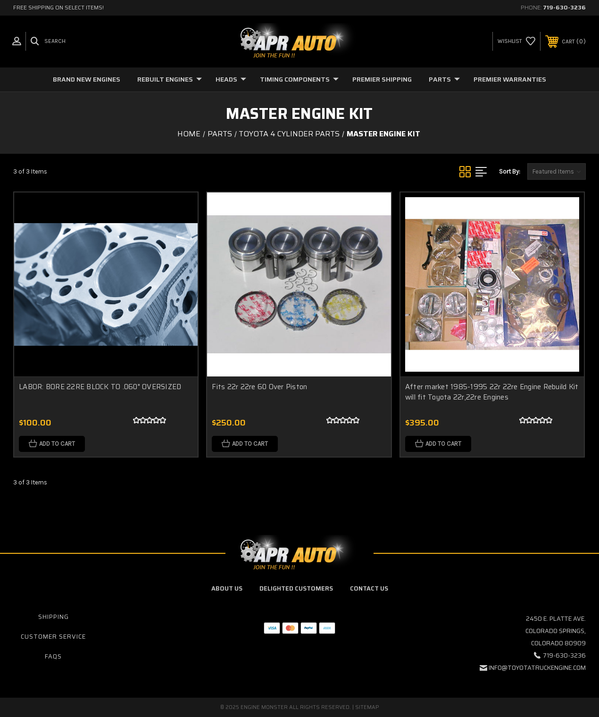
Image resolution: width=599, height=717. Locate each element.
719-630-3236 (564, 7)
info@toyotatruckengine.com (537, 668)
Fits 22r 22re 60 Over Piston (259, 386)
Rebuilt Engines (169, 79)
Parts (444, 79)
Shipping (53, 617)
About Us (226, 588)
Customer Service (53, 637)
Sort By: (509, 171)
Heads (231, 79)
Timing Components (299, 79)
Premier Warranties (510, 79)
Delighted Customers (296, 588)
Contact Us (369, 588)
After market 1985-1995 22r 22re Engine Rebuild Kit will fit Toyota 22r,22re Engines (492, 392)
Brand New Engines (86, 79)
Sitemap (367, 707)
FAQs (53, 656)
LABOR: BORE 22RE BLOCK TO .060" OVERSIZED (100, 386)
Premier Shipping (382, 79)
